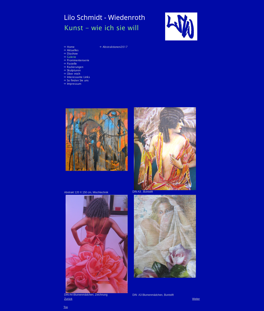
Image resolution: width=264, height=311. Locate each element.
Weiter (196, 298)
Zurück (68, 298)
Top (66, 307)
